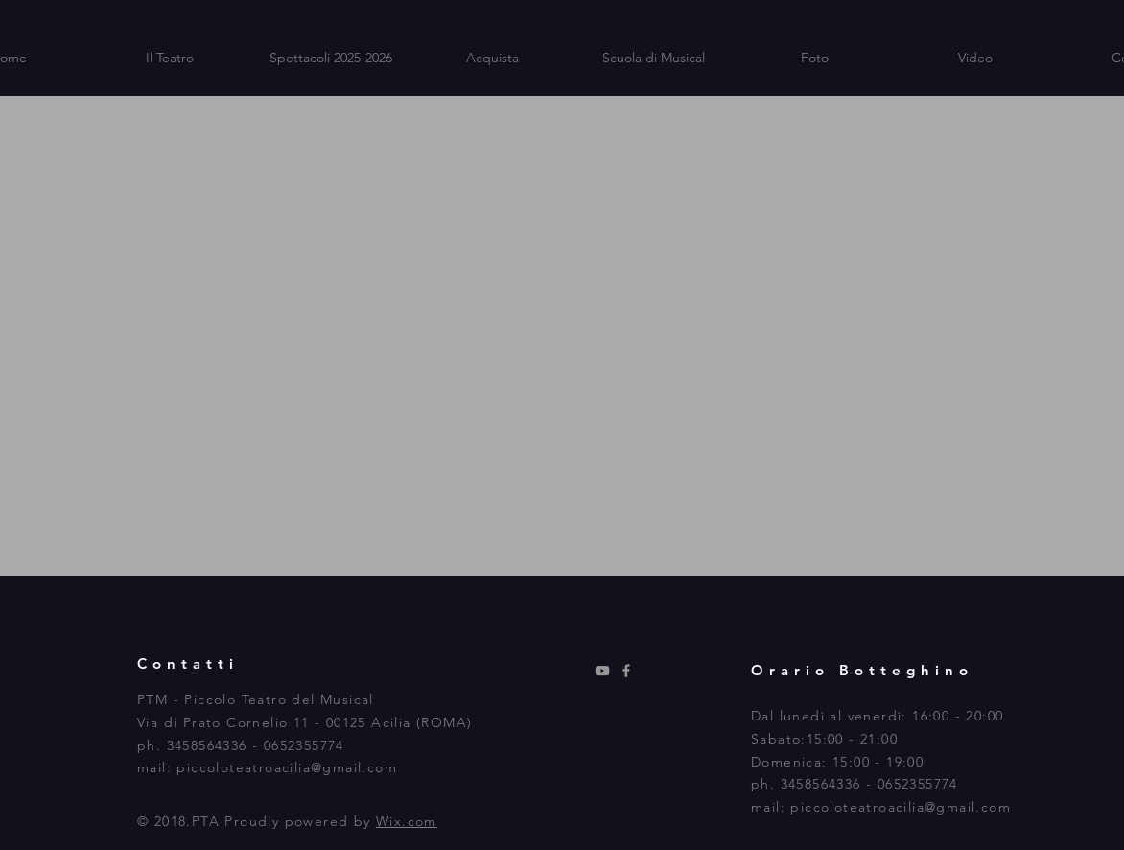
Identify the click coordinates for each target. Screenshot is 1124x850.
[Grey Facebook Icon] (626, 670)
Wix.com (406, 821)
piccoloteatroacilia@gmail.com (286, 767)
